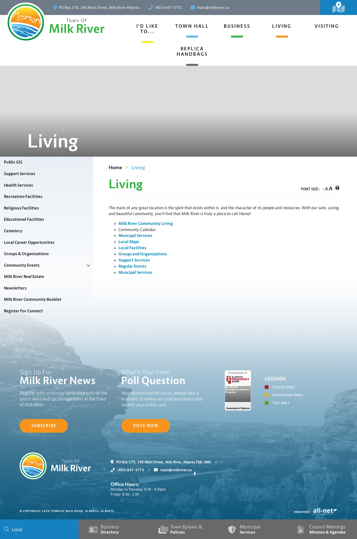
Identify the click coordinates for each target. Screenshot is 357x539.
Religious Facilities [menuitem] (21, 208)
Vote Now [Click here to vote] (145, 425)
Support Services (134, 260)
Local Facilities (132, 247)
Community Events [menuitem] (22, 265)
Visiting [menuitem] (327, 26)
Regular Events (132, 266)
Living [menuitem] (281, 26)
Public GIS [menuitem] (13, 162)
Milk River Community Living (146, 223)
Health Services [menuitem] (18, 185)
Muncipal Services (135, 235)
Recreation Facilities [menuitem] (23, 196)
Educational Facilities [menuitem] (24, 219)
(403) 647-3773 (132, 470)
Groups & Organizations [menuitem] (26, 253)
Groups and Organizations (143, 254)
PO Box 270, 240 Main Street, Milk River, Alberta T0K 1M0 (166, 462)
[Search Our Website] (39, 529)
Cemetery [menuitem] (13, 231)
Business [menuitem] (237, 26)
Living (138, 168)
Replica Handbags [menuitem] (192, 51)
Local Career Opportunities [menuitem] (29, 242)
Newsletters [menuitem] (15, 288)
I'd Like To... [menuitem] (147, 29)
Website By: (302, 512)
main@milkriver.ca (173, 470)
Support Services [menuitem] (19, 173)
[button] (88, 265)
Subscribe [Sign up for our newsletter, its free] (43, 425)
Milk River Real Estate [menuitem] (24, 276)
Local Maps (129, 241)
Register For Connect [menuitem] (23, 311)
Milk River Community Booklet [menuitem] (32, 299)
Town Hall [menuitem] (192, 26)
